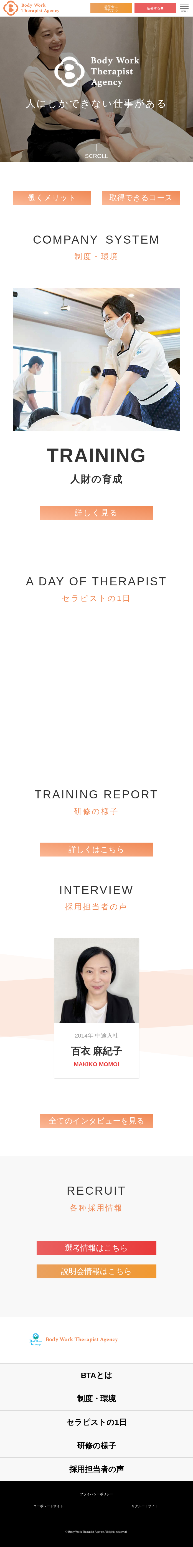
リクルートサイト (144, 1506)
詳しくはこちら (96, 849)
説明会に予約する (111, 8)
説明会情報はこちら (96, 1271)
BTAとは (96, 1375)
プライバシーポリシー (96, 1494)
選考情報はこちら (96, 1248)
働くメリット (52, 197)
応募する (155, 8)
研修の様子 (96, 1445)
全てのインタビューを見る (96, 1121)
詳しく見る (96, 512)
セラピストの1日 (96, 1422)
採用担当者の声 (96, 1469)
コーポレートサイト (48, 1506)
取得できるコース (141, 197)
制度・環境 (96, 1398)
